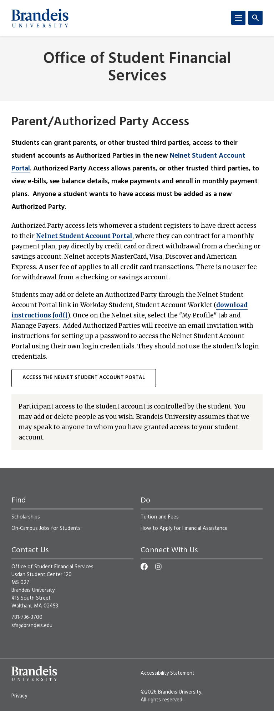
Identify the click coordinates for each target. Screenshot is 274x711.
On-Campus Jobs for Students (46, 528)
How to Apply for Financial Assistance (184, 528)
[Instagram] (158, 566)
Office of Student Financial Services (137, 68)
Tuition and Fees (160, 517)
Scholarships (25, 517)
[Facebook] (144, 566)
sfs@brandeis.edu (31, 625)
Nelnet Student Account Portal (84, 236)
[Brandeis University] (39, 18)
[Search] (255, 18)
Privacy (19, 696)
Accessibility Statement (167, 673)
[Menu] (238, 18)
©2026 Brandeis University (171, 692)
